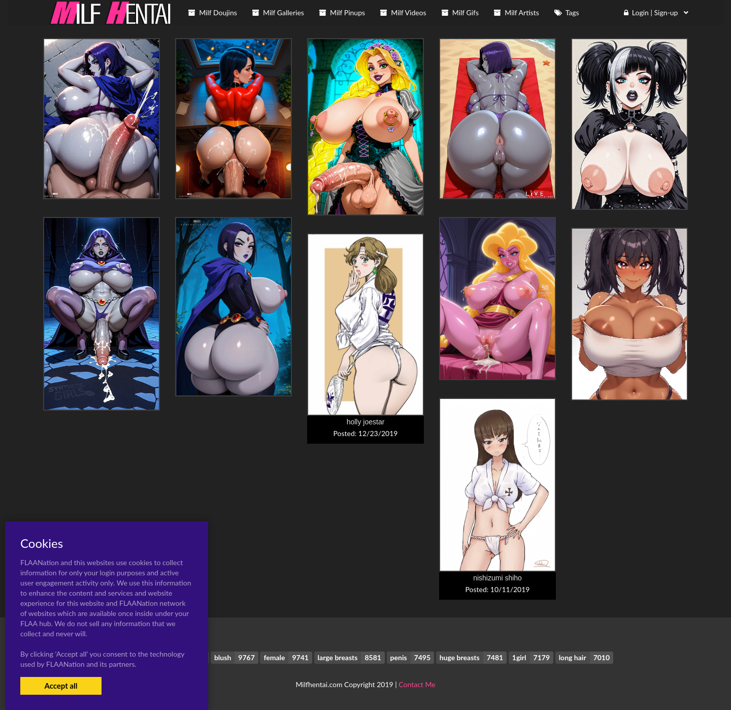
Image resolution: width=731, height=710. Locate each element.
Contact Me (416, 684)
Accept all (60, 685)
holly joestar (366, 422)
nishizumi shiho (497, 578)
